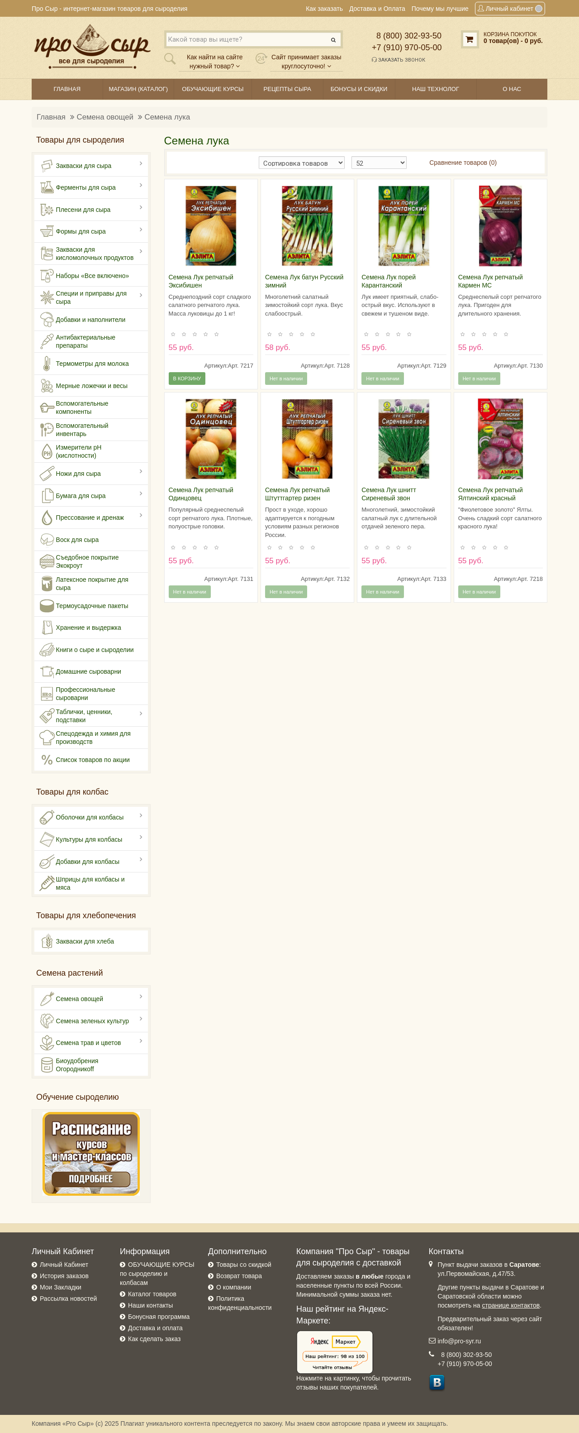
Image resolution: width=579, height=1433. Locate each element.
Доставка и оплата (155, 1328)
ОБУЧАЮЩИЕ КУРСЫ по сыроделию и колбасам (157, 1273)
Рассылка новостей (68, 1298)
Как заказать (324, 8)
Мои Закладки (60, 1287)
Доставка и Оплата (377, 8)
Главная (51, 117)
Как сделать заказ (154, 1338)
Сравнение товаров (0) (463, 162)
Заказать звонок (398, 60)
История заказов (64, 1276)
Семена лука (167, 117)
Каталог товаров (152, 1294)
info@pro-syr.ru (459, 1341)
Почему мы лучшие (440, 8)
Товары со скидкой (243, 1264)
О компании (233, 1287)
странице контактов (511, 1305)
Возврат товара (239, 1276)
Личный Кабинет (64, 1264)
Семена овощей (105, 117)
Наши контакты (150, 1305)
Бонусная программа (159, 1316)
